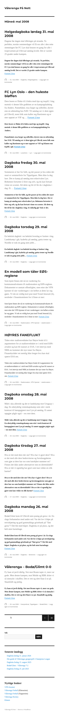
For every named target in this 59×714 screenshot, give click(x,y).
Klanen (7, 700)
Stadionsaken (25, 323)
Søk (6, 633)
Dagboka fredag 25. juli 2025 (18, 669)
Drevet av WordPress (24, 709)
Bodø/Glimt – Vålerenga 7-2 (17, 665)
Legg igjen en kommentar (42, 153)
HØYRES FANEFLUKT (22, 335)
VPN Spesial (35, 323)
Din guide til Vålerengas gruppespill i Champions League (28, 659)
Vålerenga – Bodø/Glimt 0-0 (28, 567)
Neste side (51, 618)
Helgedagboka (33, 80)
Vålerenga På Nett (17, 8)
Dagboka (24, 80)
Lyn (31, 153)
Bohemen (32, 555)
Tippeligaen (34, 604)
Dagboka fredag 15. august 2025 (19, 662)
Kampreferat (25, 604)
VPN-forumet (10, 687)
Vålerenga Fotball (11, 690)
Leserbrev (24, 153)
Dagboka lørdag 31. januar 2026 (19, 656)
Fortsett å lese (10, 74)
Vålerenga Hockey (12, 697)
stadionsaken (45, 323)
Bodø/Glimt (43, 604)
